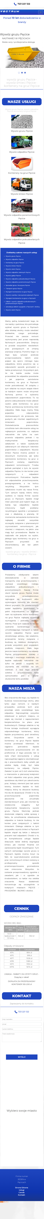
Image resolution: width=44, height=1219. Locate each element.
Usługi (21, 1190)
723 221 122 (22, 4)
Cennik (22, 1193)
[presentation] (22, 1048)
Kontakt (21, 1195)
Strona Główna (21, 1188)
